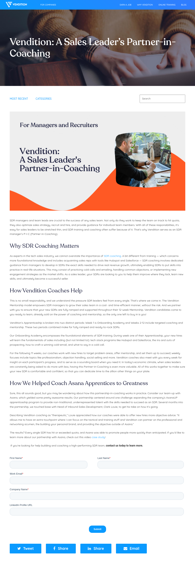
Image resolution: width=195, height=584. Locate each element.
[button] (26, 548)
